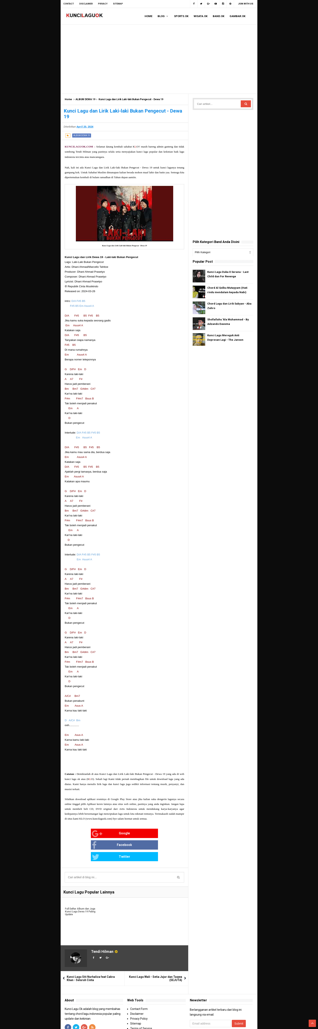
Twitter (158, 834)
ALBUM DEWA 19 (85, 99)
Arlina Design (234, 1022)
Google (78, 834)
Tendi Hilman (102, 928)
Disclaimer (137, 990)
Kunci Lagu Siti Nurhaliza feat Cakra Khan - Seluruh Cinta (91, 955)
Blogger (248, 1022)
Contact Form (139, 985)
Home (68, 99)
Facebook (119, 834)
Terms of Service (141, 1005)
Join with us (245, 3)
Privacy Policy (139, 995)
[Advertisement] (159, 59)
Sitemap (135, 1000)
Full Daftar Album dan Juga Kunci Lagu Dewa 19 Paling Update (80, 889)
